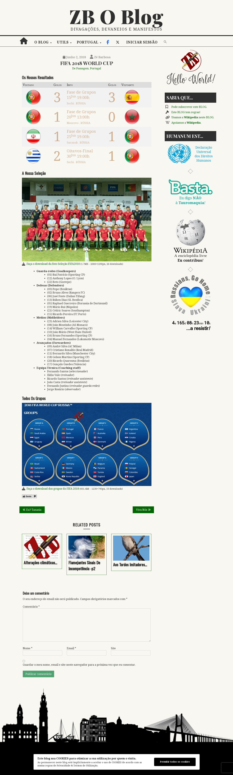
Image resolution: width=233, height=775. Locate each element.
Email (71, 648)
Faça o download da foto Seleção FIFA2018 (53, 263)
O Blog (41, 42)
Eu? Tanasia (33, 509)
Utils (63, 42)
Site (113, 648)
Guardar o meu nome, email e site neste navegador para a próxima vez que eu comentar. (79, 664)
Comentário (31, 606)
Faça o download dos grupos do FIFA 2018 (53, 488)
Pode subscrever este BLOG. (189, 107)
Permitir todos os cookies (175, 761)
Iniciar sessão (142, 42)
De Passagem (80, 68)
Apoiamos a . (186, 122)
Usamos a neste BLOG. (192, 117)
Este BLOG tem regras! (185, 112)
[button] (165, 42)
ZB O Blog (116, 16)
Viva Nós (141, 509)
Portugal (87, 42)
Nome (27, 648)
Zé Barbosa (100, 57)
